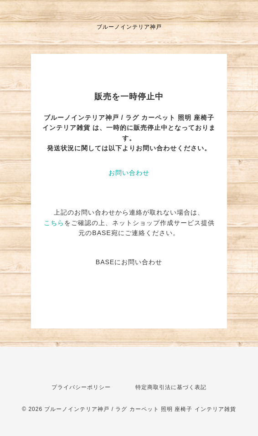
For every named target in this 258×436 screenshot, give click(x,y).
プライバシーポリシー (81, 387)
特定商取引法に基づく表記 (170, 387)
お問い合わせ (129, 172)
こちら (54, 222)
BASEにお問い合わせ (129, 262)
